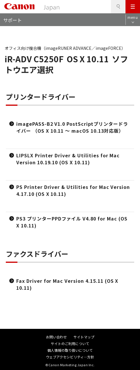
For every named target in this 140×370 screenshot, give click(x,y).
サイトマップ (83, 336)
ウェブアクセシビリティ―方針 (70, 356)
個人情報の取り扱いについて (70, 350)
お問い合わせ (56, 336)
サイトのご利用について (70, 343)
